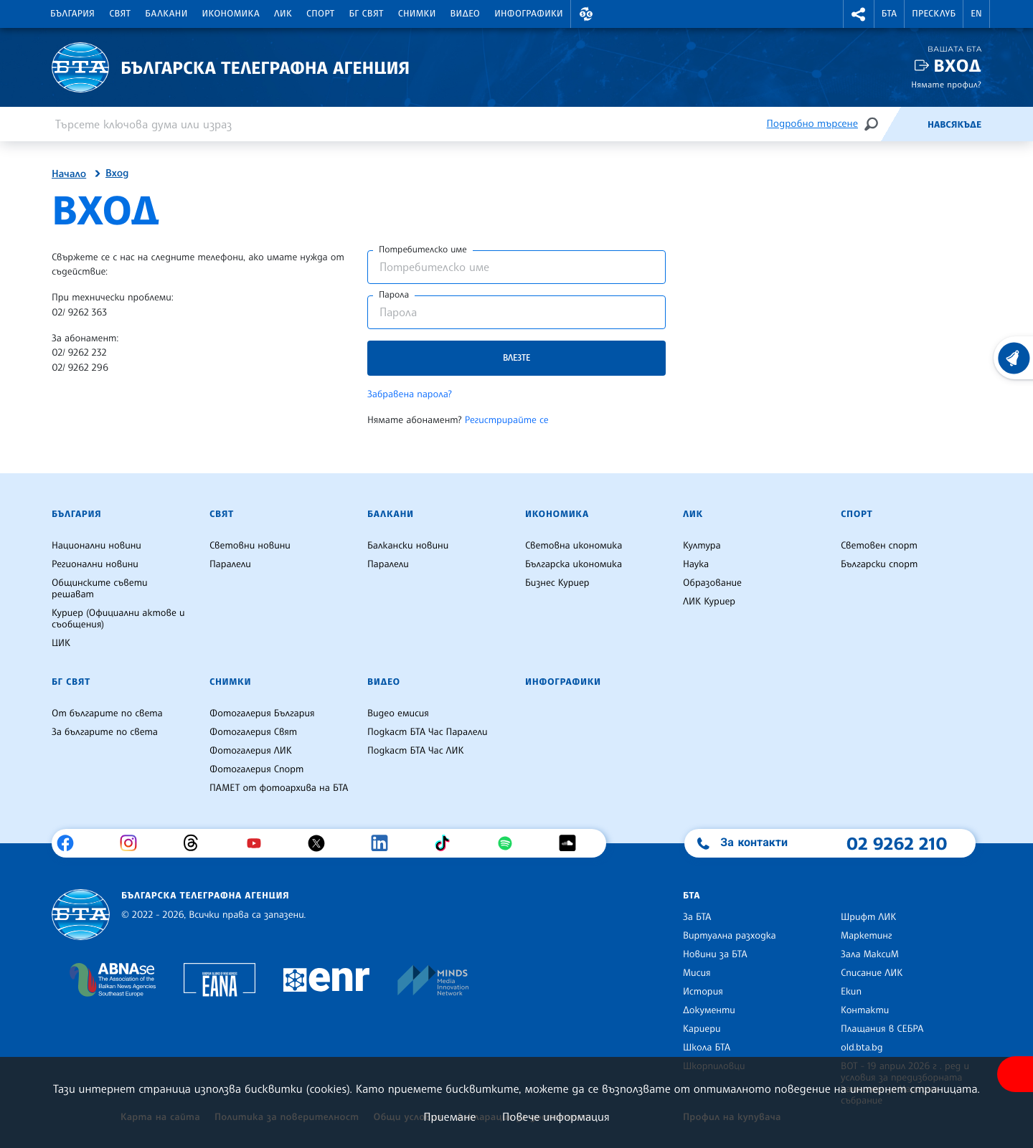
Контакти (865, 1010)
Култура (702, 545)
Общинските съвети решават (100, 588)
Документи (709, 1010)
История (703, 991)
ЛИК (283, 13)
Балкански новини (407, 545)
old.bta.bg (862, 1047)
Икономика (231, 13)
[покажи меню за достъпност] (1015, 1074)
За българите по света (105, 732)
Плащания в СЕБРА (882, 1029)
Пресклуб (934, 13)
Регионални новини (95, 564)
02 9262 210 (897, 843)
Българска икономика (573, 564)
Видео (466, 13)
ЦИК (61, 643)
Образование (712, 583)
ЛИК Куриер (709, 601)
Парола (394, 294)
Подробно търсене (812, 124)
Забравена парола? (409, 394)
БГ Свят (366, 13)
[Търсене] (871, 124)
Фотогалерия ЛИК (250, 750)
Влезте (516, 357)
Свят (120, 13)
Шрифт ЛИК (868, 917)
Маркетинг (866, 935)
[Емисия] (904, 124)
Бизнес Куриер (557, 583)
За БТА (697, 917)
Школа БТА (706, 1047)
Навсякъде (954, 125)
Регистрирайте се (507, 420)
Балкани (166, 13)
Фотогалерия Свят (253, 732)
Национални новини (96, 545)
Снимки (417, 13)
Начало (69, 174)
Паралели (230, 564)
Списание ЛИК (871, 973)
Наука (696, 564)
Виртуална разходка (729, 935)
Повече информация (556, 1116)
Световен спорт (879, 545)
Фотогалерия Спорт (256, 769)
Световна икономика (573, 545)
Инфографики (528, 13)
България (72, 13)
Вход (957, 65)
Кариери (702, 1029)
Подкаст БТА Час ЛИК (415, 750)
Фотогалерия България (262, 713)
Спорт (320, 13)
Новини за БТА (715, 954)
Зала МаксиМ (870, 954)
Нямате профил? (946, 84)
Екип (851, 991)
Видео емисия (398, 713)
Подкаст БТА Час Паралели (427, 732)
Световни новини (250, 545)
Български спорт (879, 564)
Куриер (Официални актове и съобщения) (118, 618)
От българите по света (107, 713)
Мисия (697, 973)
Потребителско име (423, 249)
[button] (586, 14)
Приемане (449, 1116)
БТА (889, 13)
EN (976, 13)
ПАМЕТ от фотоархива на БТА (278, 788)
